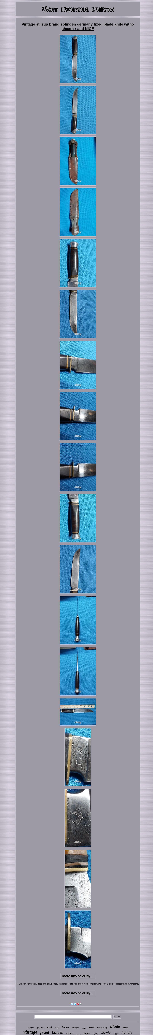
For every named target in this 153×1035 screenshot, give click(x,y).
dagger (116, 1033)
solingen (75, 1028)
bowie (106, 1032)
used (49, 1027)
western (78, 1034)
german (40, 1027)
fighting (95, 1034)
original (69, 1033)
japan (87, 1033)
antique (31, 1028)
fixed (44, 1032)
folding (84, 1028)
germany (102, 1027)
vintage (30, 1032)
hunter (65, 1027)
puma (125, 1027)
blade (115, 1026)
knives (57, 1032)
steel (91, 1027)
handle (127, 1032)
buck (57, 1027)
